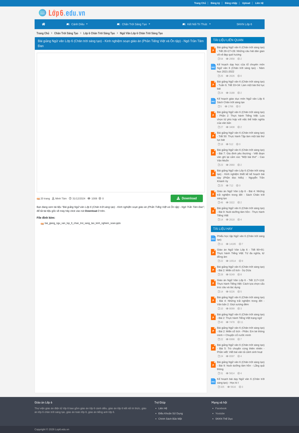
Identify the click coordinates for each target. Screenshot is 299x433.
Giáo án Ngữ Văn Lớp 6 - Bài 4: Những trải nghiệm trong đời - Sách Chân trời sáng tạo (241, 195)
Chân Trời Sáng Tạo (132, 24)
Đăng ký (215, 3)
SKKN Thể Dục (224, 418)
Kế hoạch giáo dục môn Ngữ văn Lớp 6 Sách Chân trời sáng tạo (241, 100)
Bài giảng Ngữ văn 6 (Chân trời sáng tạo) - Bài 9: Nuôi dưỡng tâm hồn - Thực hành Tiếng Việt (241, 212)
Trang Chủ (200, 3)
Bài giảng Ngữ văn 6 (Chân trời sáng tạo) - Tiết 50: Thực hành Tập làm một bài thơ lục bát (241, 136)
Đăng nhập (231, 3)
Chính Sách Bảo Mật (170, 418)
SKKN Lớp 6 (244, 24)
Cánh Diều (75, 24)
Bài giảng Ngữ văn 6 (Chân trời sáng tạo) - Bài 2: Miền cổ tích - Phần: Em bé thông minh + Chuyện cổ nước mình (241, 331)
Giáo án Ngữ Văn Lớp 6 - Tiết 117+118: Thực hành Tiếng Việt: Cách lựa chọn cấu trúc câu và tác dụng (241, 284)
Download (187, 198)
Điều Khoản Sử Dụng (170, 413)
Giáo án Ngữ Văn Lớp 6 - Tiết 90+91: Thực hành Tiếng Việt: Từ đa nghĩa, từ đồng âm (241, 253)
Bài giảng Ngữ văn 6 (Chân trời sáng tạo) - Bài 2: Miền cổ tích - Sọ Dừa (241, 268)
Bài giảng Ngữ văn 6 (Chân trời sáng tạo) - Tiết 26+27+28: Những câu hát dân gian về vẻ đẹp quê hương (241, 51)
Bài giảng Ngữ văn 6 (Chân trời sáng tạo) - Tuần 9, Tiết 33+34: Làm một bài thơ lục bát (241, 85)
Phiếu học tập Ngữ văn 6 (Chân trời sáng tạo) (241, 238)
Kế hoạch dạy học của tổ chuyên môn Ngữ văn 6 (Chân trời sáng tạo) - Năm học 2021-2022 (241, 68)
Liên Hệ (162, 408)
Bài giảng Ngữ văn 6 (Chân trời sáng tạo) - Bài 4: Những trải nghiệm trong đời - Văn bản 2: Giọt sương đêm (241, 301)
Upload (246, 3)
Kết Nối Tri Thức (194, 24)
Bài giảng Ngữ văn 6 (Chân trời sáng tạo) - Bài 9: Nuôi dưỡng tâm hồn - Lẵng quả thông (241, 366)
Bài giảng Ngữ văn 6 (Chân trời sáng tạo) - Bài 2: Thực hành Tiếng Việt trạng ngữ (241, 316)
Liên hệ (259, 3)
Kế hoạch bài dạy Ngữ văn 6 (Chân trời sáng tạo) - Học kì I (241, 380)
